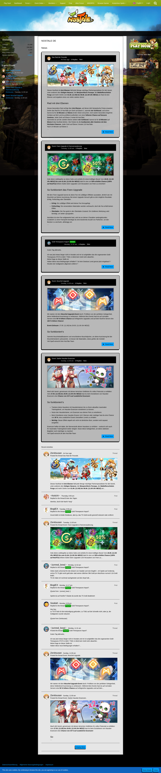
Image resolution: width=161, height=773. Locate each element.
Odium (30, 55)
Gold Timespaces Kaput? (14, 82)
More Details (147, 770)
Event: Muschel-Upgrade (14, 95)
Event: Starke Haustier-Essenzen (63, 358)
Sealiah (54, 603)
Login (148, 3)
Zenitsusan (9, 73)
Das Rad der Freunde (13, 70)
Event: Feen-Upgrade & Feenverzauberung (67, 146)
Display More (80, 747)
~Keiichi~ (9, 78)
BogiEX (8, 84)
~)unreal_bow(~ (57, 244)
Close (156, 770)
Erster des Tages (11, 76)
